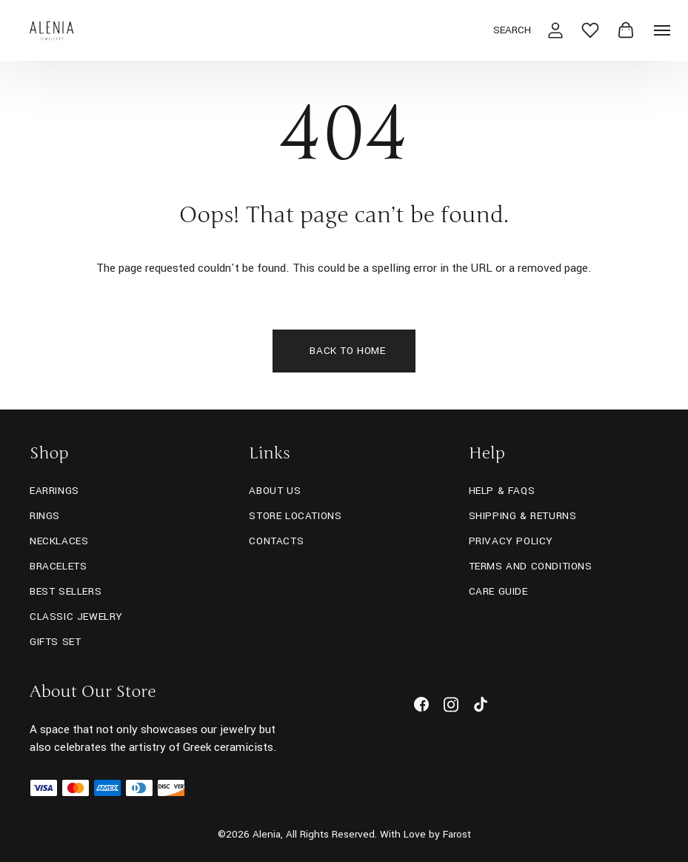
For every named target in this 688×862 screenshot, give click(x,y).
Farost (457, 834)
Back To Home (347, 351)
